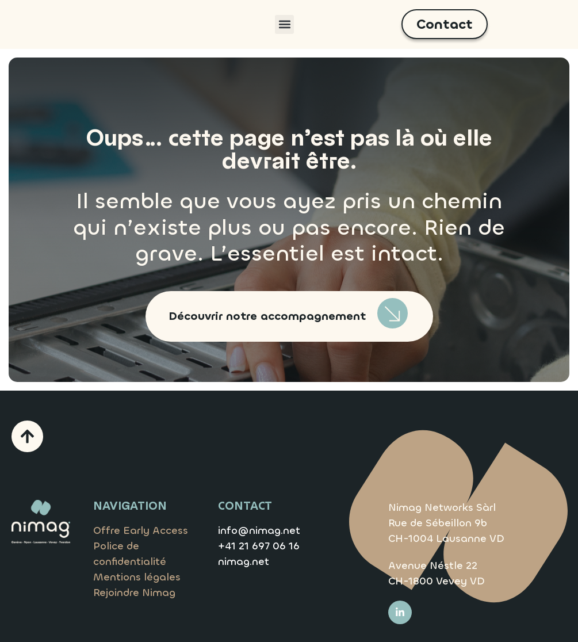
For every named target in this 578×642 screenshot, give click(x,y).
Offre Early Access (140, 530)
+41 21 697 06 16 (259, 546)
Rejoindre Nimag (134, 592)
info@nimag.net (259, 530)
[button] (284, 24)
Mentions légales (137, 577)
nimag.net (243, 561)
